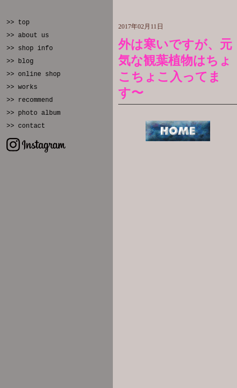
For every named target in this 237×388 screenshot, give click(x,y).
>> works (22, 87)
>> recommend (29, 100)
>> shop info (29, 48)
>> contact (25, 126)
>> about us (27, 35)
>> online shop (33, 74)
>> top (18, 22)
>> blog (19, 61)
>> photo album (33, 113)
